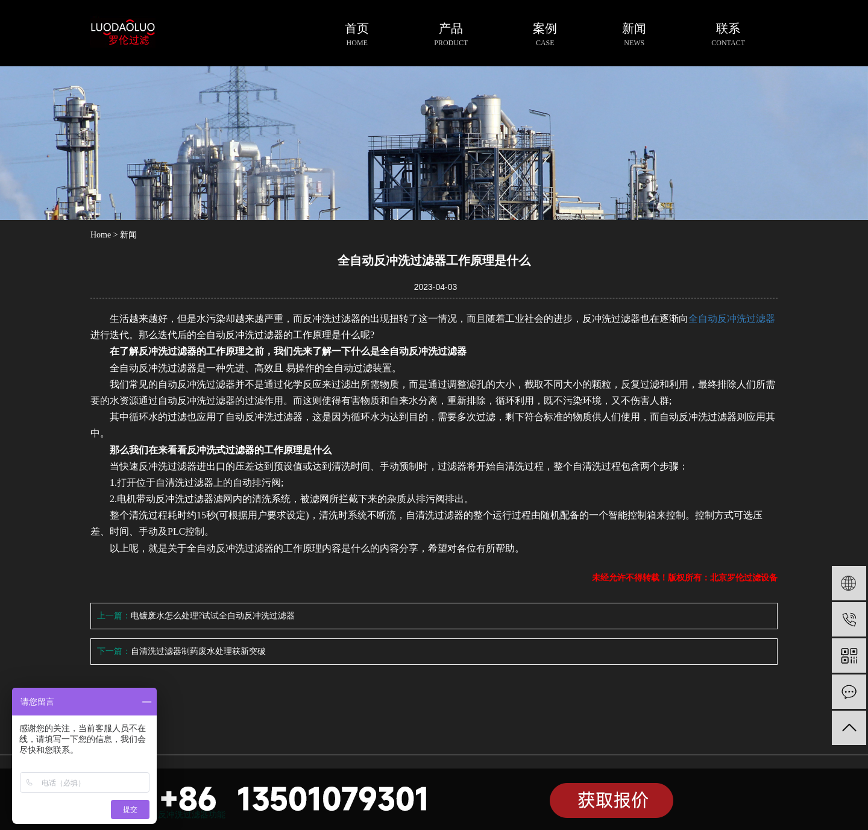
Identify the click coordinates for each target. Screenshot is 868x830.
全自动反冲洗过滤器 (731, 318)
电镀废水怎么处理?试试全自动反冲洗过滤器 (213, 615)
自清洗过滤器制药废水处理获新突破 (198, 651)
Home (100, 234)
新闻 (128, 234)
